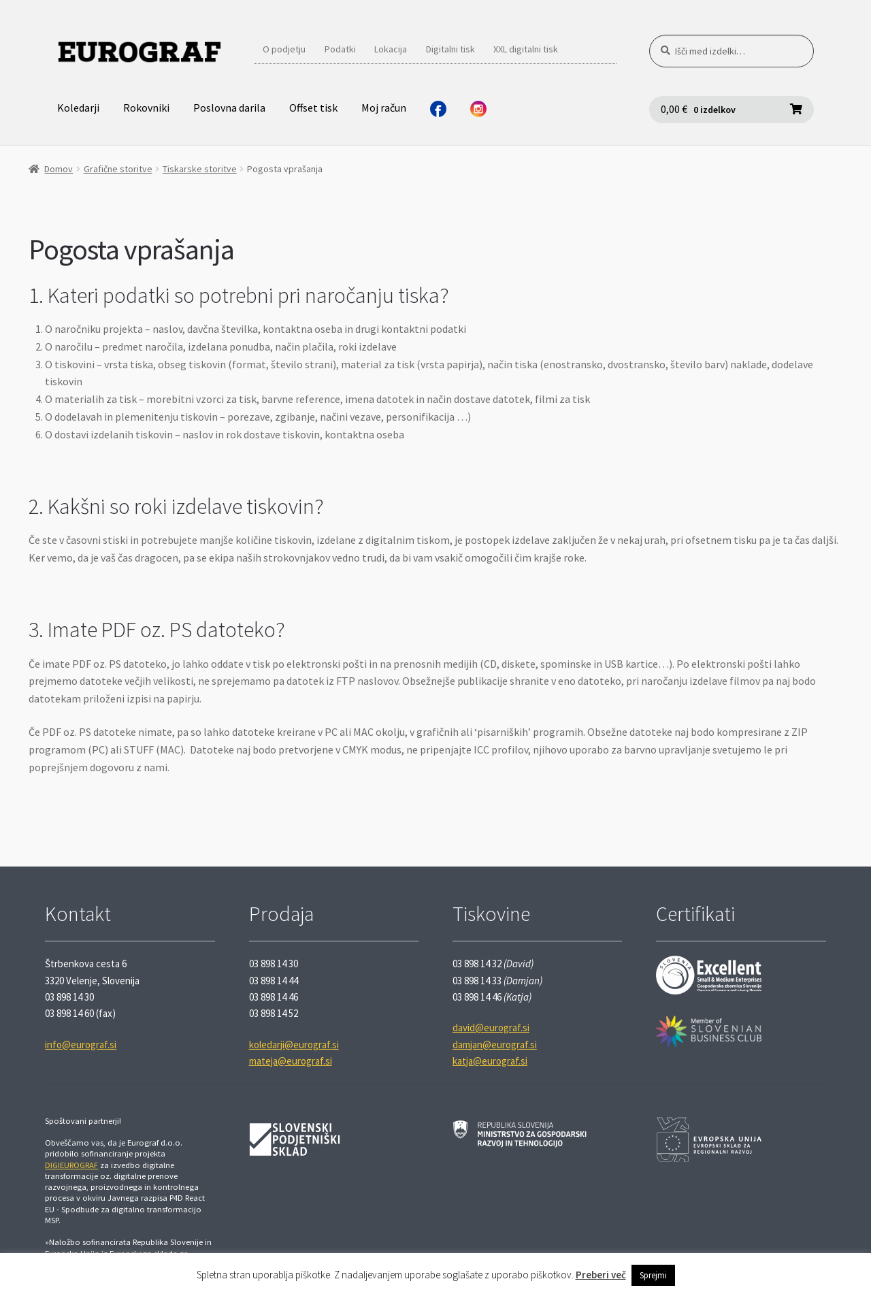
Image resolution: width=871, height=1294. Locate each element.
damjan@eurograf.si (495, 1044)
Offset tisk (313, 107)
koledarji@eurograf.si (294, 1044)
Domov (58, 169)
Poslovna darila (229, 107)
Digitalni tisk (450, 49)
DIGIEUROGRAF (71, 1165)
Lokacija (390, 49)
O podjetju (284, 49)
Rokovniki (146, 107)
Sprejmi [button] (653, 1275)
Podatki (340, 49)
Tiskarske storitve (200, 169)
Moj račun (383, 107)
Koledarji (78, 107)
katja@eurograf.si (490, 1060)
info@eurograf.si (80, 1044)
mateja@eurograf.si (290, 1060)
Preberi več (601, 1274)
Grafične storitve (118, 169)
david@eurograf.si (491, 1027)
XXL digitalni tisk (525, 49)
